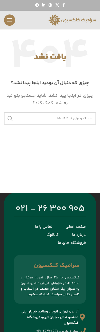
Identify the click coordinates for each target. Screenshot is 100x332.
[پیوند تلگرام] (37, 5)
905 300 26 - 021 (50, 209)
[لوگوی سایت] (72, 20)
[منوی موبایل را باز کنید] (9, 20)
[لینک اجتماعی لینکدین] (44, 5)
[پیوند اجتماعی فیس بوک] (63, 5)
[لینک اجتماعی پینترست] (50, 5)
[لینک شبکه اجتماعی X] (57, 5)
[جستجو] (50, 118)
